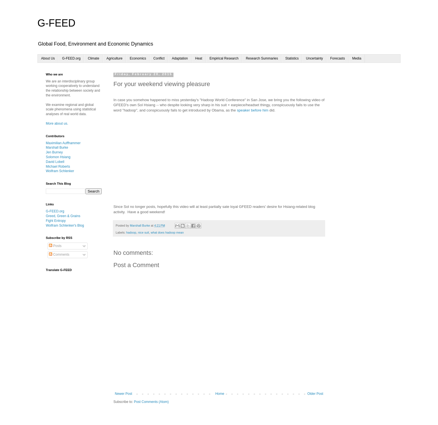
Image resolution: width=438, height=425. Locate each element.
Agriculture (114, 58)
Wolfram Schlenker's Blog (65, 225)
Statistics (292, 58)
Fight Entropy (56, 221)
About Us (48, 58)
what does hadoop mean (167, 232)
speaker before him (252, 110)
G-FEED (56, 23)
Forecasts (337, 58)
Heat (198, 58)
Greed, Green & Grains (63, 216)
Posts (55, 246)
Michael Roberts (58, 166)
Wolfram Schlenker (60, 171)
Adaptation (180, 58)
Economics (138, 58)
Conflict (159, 58)
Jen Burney (54, 152)
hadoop (131, 232)
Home (219, 394)
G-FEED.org (71, 58)
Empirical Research (224, 58)
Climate (93, 58)
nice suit (143, 232)
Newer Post (123, 394)
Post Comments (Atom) (151, 402)
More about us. (57, 123)
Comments (59, 255)
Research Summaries (262, 58)
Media (356, 58)
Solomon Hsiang (58, 157)
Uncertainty (314, 58)
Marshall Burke (57, 147)
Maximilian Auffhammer (63, 143)
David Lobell (55, 162)
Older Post (315, 394)
